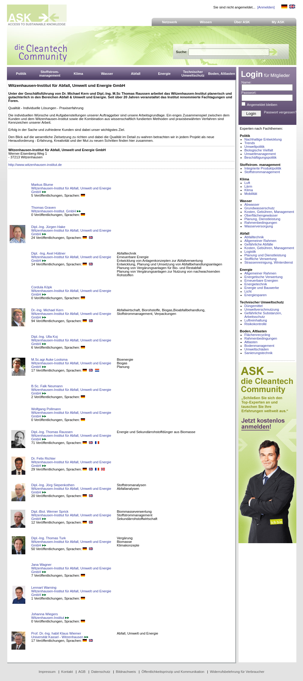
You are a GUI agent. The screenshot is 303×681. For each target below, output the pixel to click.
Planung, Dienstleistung (262, 219)
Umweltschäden (257, 349)
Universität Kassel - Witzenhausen (59, 637)
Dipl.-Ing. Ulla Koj (44, 336)
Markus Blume (42, 184)
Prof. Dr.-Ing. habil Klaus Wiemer (56, 633)
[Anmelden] (265, 7)
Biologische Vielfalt (259, 150)
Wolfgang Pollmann (46, 409)
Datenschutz (100, 671)
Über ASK (242, 22)
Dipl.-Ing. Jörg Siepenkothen (52, 485)
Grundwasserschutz (260, 208)
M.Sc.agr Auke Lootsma (49, 359)
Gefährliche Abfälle (259, 244)
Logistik (250, 251)
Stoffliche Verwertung (261, 259)
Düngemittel (254, 306)
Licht (248, 291)
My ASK (278, 22)
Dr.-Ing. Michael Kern (47, 310)
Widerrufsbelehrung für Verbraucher (237, 671)
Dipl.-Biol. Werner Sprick (50, 511)
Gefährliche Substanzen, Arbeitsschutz (263, 314)
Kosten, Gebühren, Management (269, 212)
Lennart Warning (44, 587)
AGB (82, 671)
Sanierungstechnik (259, 353)
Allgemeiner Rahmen (260, 240)
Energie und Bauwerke (262, 288)
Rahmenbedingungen (261, 222)
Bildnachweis (126, 671)
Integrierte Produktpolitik (263, 168)
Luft (247, 183)
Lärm (248, 186)
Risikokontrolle (256, 324)
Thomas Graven (43, 207)
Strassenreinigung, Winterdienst (269, 262)
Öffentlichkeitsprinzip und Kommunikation (172, 671)
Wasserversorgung (259, 226)
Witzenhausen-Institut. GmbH (56, 211)
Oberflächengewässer (261, 215)
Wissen (206, 22)
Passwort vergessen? (280, 112)
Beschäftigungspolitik (261, 157)
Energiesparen (256, 295)
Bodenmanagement (259, 345)
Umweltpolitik (255, 146)
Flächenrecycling (257, 335)
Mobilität (251, 193)
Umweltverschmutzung (262, 309)
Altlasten (251, 342)
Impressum (47, 671)
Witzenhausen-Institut (50, 617)
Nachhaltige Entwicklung (263, 139)
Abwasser (252, 204)
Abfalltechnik (254, 237)
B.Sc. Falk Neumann (47, 386)
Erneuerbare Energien (261, 280)
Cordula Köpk (41, 287)
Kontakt (67, 671)
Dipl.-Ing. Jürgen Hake (48, 227)
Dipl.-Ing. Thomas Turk (48, 538)
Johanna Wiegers (44, 614)
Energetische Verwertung (264, 277)
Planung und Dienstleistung (265, 255)
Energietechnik (256, 284)
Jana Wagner (41, 564)
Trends (250, 143)
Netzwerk (169, 22)
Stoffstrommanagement (262, 172)
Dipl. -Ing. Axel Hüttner (48, 253)
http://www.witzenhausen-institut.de (35, 164)
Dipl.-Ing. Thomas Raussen (52, 432)
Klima (249, 190)
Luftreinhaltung (256, 320)
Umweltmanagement (260, 154)
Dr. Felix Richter (43, 458)
